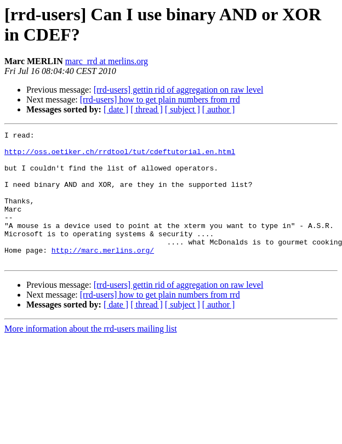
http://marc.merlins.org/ (103, 275)
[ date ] (116, 109)
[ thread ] (146, 109)
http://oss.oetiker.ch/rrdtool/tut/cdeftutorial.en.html (119, 156)
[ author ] (218, 109)
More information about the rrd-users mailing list (90, 355)
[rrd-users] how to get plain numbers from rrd (160, 99)
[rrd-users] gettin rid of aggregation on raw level (179, 89)
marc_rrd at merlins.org (106, 61)
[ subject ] (182, 109)
